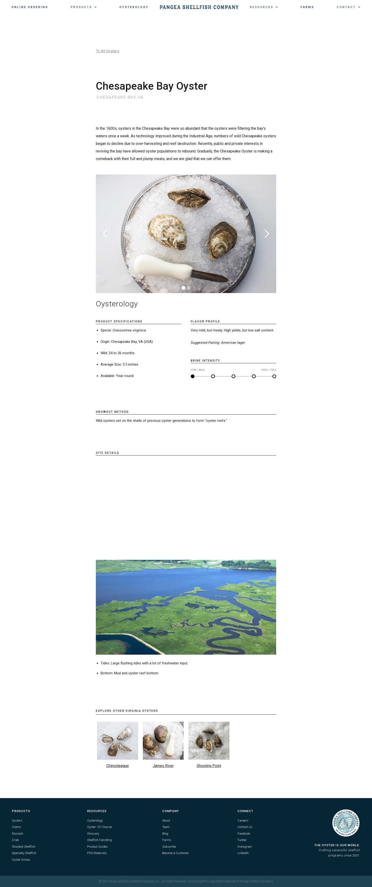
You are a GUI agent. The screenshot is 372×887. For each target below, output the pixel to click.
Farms (307, 7)
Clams (16, 827)
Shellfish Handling (99, 840)
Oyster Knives (21, 859)
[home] (199, 7)
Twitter (242, 840)
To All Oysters (107, 51)
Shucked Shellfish (23, 846)
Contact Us (244, 827)
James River (163, 765)
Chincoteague (117, 765)
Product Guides (97, 846)
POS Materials (97, 853)
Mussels (17, 833)
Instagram (244, 846)
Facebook (243, 833)
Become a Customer (175, 853)
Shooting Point (209, 765)
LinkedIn (243, 853)
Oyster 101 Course (99, 827)
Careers (242, 820)
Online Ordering (29, 7)
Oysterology (134, 7)
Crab (15, 840)
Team (166, 827)
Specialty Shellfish (24, 853)
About (166, 820)
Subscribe (169, 846)
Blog (165, 833)
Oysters (17, 820)
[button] (84, 7)
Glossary (93, 833)
